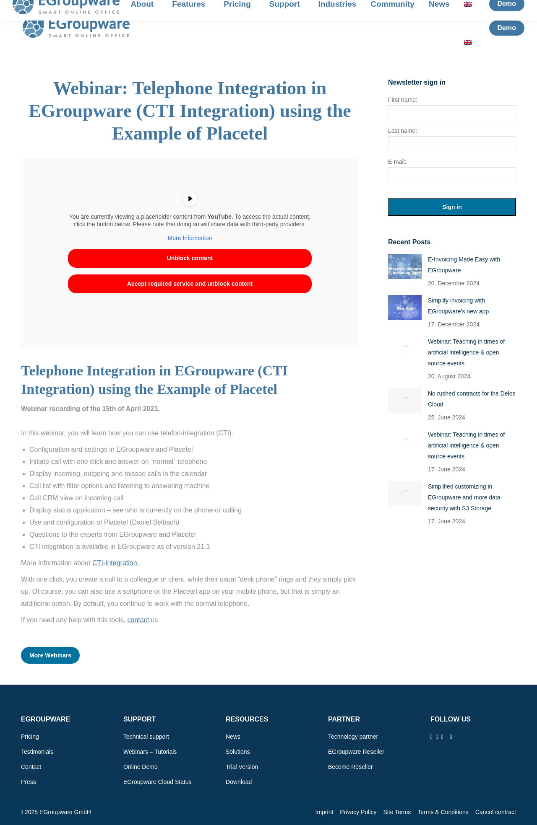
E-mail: (397, 161)
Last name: (402, 130)
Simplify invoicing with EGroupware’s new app (458, 306)
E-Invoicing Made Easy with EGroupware (464, 265)
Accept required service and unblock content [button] (190, 283)
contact (138, 619)
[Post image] (405, 266)
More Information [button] (190, 238)
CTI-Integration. (115, 562)
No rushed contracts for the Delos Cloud (472, 399)
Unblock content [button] (190, 258)
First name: (402, 99)
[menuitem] (470, 42)
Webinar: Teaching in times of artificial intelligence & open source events (466, 352)
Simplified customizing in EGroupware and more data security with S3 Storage (464, 497)
